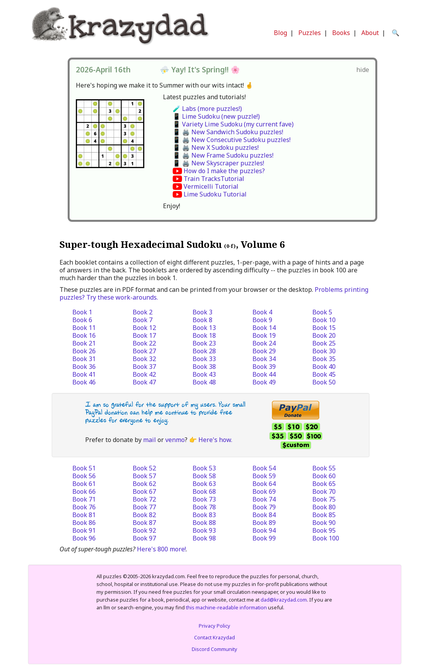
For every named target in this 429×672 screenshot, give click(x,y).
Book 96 (84, 538)
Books (341, 32)
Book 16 (84, 335)
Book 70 (324, 491)
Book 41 (84, 374)
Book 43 (204, 374)
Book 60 (324, 476)
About (370, 32)
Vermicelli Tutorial (211, 186)
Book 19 (264, 335)
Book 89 (264, 522)
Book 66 (84, 491)
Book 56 (84, 476)
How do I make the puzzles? (224, 171)
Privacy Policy (214, 625)
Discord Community (214, 649)
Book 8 (202, 320)
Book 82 (144, 515)
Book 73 (204, 499)
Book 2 (142, 312)
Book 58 (204, 476)
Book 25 (324, 343)
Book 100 (325, 538)
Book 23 (204, 343)
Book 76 (84, 507)
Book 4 (262, 312)
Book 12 (144, 327)
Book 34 (264, 358)
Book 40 (324, 366)
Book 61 (84, 483)
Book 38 (204, 366)
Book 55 (324, 468)
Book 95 (324, 530)
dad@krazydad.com (284, 599)
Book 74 (264, 499)
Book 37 (144, 366)
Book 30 (324, 351)
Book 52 (144, 468)
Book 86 (84, 522)
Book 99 (264, 538)
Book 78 (204, 507)
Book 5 (322, 312)
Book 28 (204, 351)
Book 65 (324, 483)
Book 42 (144, 374)
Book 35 (324, 358)
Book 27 (144, 351)
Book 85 (324, 515)
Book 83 (204, 515)
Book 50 (324, 382)
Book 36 (84, 366)
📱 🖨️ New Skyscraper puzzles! (218, 163)
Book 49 (264, 382)
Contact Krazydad (214, 637)
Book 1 (82, 312)
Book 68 (204, 491)
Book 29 (264, 351)
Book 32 (144, 358)
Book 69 (264, 491)
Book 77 (144, 507)
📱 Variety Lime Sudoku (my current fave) (233, 124)
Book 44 (264, 374)
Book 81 (84, 515)
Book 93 (204, 530)
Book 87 (144, 522)
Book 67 (144, 491)
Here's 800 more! (161, 549)
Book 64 (264, 483)
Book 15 (324, 327)
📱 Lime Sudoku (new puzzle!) (216, 116)
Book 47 (144, 382)
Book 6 (82, 320)
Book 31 (84, 358)
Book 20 (324, 335)
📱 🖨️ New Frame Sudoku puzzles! (223, 155)
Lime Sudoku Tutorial (215, 194)
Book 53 (204, 468)
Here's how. (215, 439)
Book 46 (84, 382)
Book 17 (144, 335)
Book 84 (264, 515)
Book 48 (204, 382)
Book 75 (324, 499)
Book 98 (204, 538)
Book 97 (144, 538)
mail (149, 439)
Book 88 (204, 522)
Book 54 (264, 468)
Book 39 (264, 366)
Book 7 (142, 320)
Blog (280, 32)
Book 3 (202, 312)
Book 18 (204, 335)
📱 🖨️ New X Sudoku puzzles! (216, 147)
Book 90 (324, 522)
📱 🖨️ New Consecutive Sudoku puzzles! (232, 139)
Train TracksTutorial (214, 178)
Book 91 (84, 530)
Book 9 (262, 320)
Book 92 (144, 530)
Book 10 (324, 320)
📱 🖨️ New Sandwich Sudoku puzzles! (228, 132)
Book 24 (264, 343)
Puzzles (309, 32)
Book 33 (204, 358)
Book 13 (204, 327)
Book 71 (84, 499)
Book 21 (84, 343)
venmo (175, 439)
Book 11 (84, 327)
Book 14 (264, 327)
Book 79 (264, 507)
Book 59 (264, 476)
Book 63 (204, 483)
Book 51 (84, 468)
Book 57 (144, 476)
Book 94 (264, 530)
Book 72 (144, 499)
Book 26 (84, 351)
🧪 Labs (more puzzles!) (207, 108)
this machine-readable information (226, 607)
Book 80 (324, 507)
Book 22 (144, 343)
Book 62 (144, 483)
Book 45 (324, 374)
